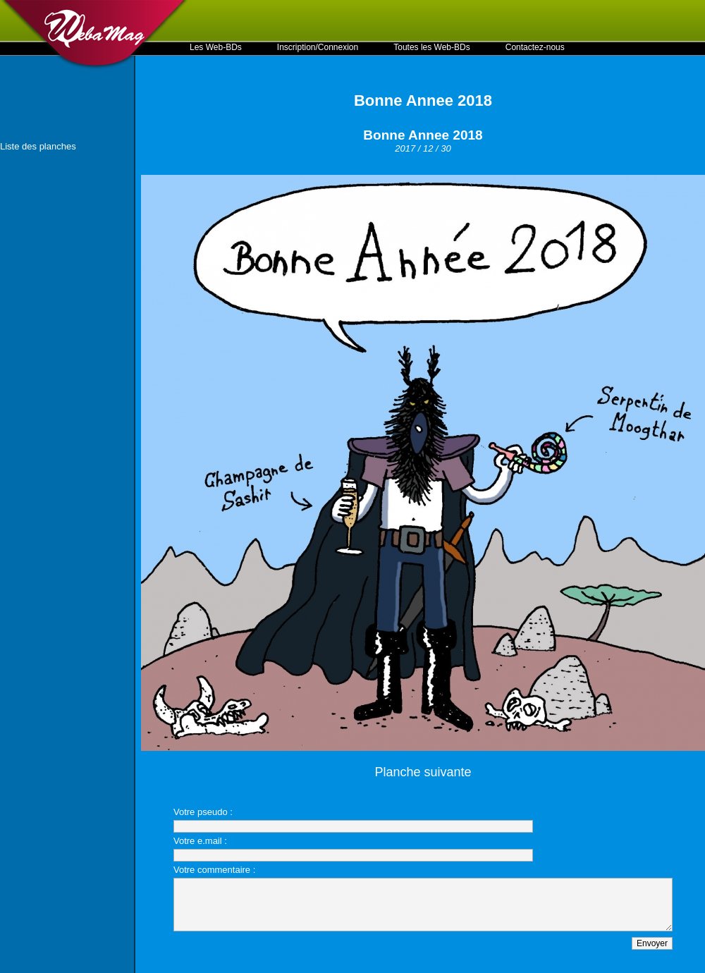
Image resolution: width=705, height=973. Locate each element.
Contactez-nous (535, 47)
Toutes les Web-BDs (431, 47)
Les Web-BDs (216, 47)
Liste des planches (38, 146)
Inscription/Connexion (317, 47)
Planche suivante (422, 772)
